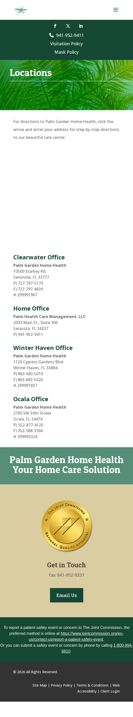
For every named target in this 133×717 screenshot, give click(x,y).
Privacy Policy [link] (61, 685)
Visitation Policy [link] (66, 44)
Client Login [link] (110, 691)
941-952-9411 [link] (66, 35)
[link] (20, 9)
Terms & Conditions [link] (92, 685)
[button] (116, 13)
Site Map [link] (40, 685)
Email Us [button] (66, 595)
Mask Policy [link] (66, 52)
